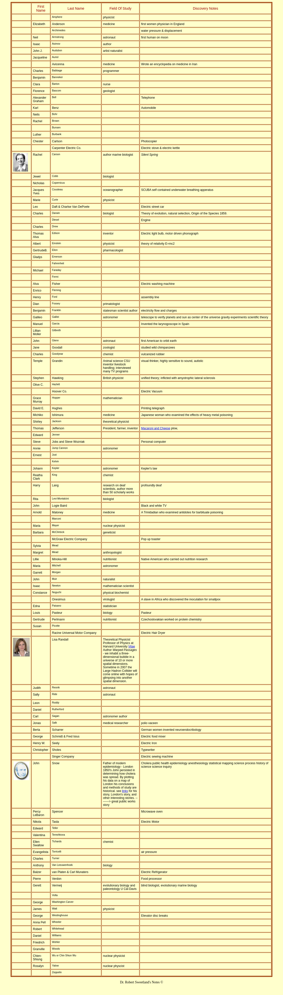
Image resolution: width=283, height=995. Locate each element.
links (125, 791)
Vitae (131, 646)
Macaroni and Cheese (155, 428)
